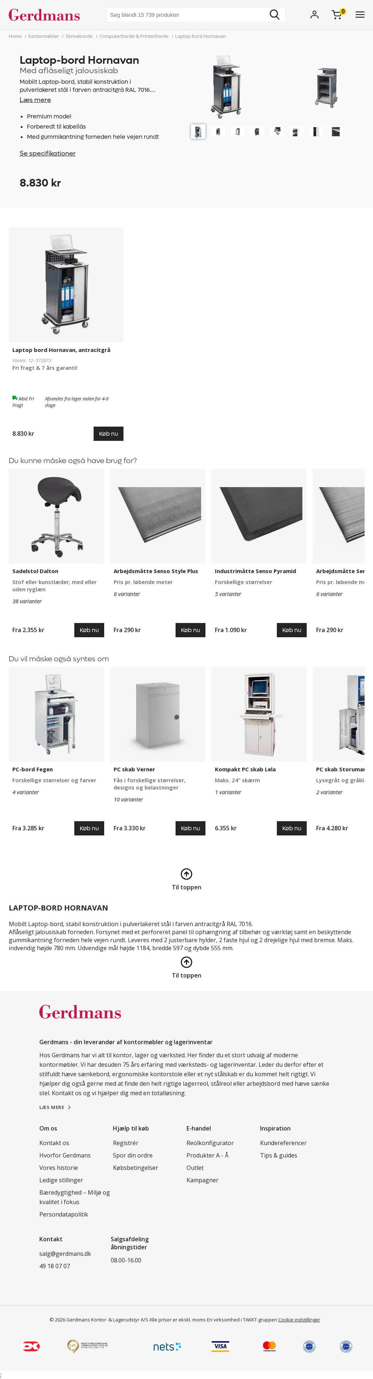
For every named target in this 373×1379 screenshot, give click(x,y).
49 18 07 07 (54, 1266)
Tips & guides (278, 1155)
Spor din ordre (133, 1155)
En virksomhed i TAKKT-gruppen (242, 1319)
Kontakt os (54, 1143)
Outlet (195, 1168)
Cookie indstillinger (299, 1319)
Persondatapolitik (63, 1214)
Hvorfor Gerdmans (65, 1155)
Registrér (125, 1143)
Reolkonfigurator (210, 1143)
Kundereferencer (283, 1143)
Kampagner (202, 1180)
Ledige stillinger (61, 1180)
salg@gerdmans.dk (65, 1254)
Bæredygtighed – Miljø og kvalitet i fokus (74, 1197)
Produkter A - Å (207, 1155)
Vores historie (58, 1168)
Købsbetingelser (135, 1168)
